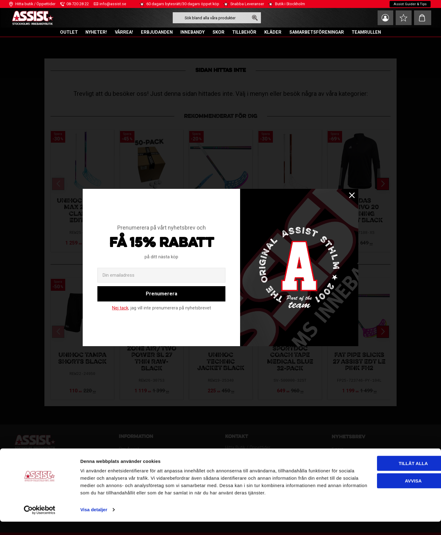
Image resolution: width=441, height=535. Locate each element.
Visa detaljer (93, 523)
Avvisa (374, 486)
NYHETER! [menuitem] (96, 32)
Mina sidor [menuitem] (382, 17)
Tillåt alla (374, 469)
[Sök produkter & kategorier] (209, 17)
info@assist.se (113, 4)
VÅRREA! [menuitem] (124, 32)
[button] (403, 17)
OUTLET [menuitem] (69, 32)
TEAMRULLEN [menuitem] (366, 32)
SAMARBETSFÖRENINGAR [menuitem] (316, 32)
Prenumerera (161, 294)
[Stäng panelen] (431, 464)
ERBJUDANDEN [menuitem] (157, 32)
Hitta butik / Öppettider (35, 4)
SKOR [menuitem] (218, 32)
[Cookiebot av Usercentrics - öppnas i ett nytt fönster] (39, 523)
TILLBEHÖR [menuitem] (244, 32)
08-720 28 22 (77, 4)
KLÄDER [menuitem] (272, 32)
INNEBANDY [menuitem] (192, 32)
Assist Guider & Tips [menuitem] (410, 4)
